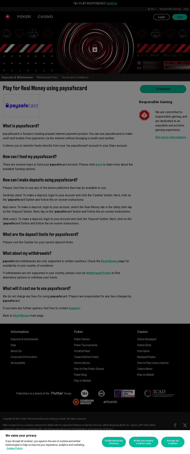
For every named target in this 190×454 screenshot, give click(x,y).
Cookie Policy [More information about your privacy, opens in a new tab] (14, 448)
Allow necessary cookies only (143, 442)
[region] (95, 442)
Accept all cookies (173, 442)
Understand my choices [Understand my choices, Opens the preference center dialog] (114, 442)
